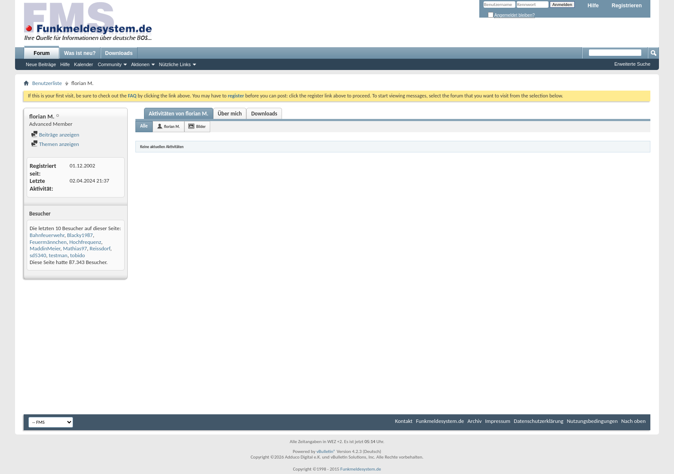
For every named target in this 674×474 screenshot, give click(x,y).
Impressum (498, 421)
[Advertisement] (337, 348)
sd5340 (38, 255)
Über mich (230, 113)
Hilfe (593, 6)
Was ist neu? (80, 53)
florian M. (172, 126)
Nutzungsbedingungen (592, 421)
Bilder (200, 126)
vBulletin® (326, 451)
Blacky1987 (80, 235)
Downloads (119, 53)
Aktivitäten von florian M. (178, 113)
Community (110, 64)
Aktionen (140, 64)
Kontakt (404, 421)
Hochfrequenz (85, 242)
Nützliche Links (175, 64)
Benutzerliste (47, 83)
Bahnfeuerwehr (47, 235)
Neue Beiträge (41, 64)
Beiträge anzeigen (55, 134)
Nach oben (633, 421)
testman (58, 255)
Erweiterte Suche (632, 64)
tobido (77, 255)
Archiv (475, 421)
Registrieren (627, 6)
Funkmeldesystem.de (440, 421)
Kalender (83, 64)
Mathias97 (75, 248)
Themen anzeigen (55, 144)
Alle (144, 126)
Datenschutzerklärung (539, 421)
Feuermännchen (48, 242)
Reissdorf (100, 248)
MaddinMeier (45, 248)
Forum (41, 53)
